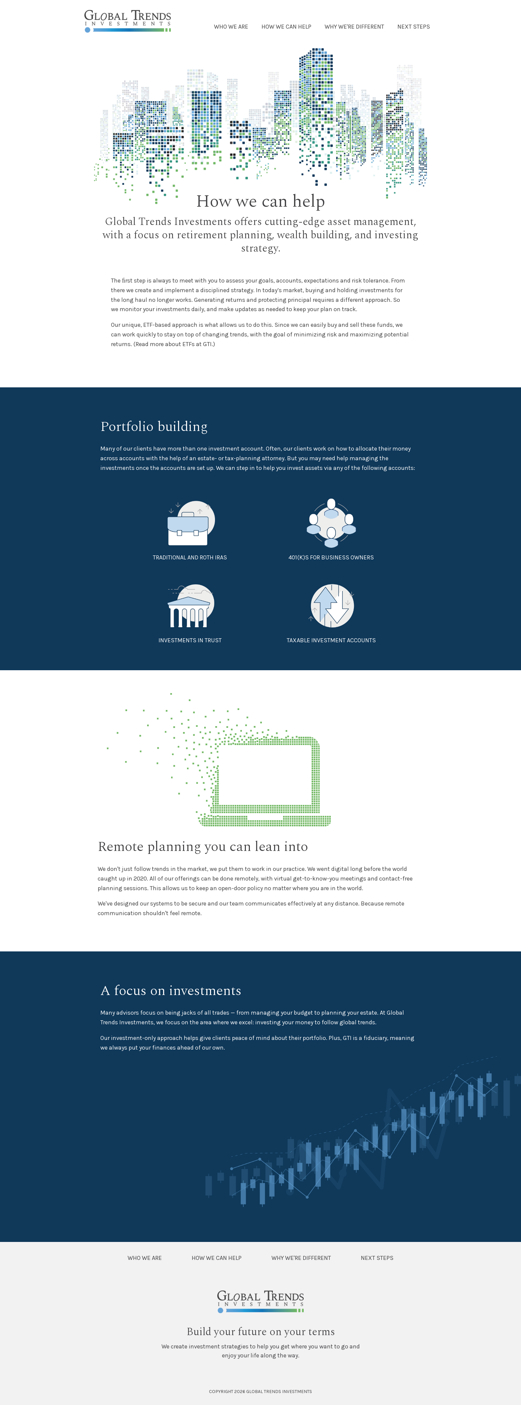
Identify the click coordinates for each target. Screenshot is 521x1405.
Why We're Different (354, 26)
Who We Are (231, 26)
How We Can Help (286, 26)
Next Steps (413, 26)
